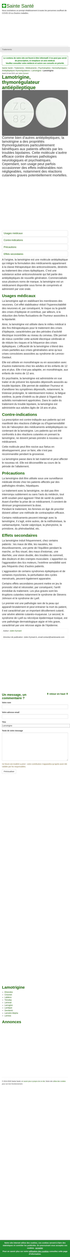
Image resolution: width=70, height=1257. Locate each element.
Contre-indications (13, 240)
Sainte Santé (20, 6)
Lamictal (7, 1003)
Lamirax (7, 1016)
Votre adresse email (10, 712)
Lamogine (8, 1005)
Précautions (10, 247)
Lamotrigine (36, 71)
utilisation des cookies (39, 1251)
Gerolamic (8, 1010)
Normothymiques (59, 68)
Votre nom (6, 703)
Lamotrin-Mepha (11, 1013)
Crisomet (8, 995)
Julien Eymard (23, 73)
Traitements (7, 49)
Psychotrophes (44, 68)
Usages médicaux (13, 233)
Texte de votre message (12, 731)
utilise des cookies (59, 1081)
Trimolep (8, 1000)
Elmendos (8, 992)
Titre (4, 722)
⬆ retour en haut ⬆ (57, 694)
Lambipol (8, 1008)
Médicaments (31, 68)
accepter (39, 1248)
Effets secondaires (13, 254)
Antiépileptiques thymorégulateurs (16, 71)
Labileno (8, 997)
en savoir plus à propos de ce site (33, 1081)
